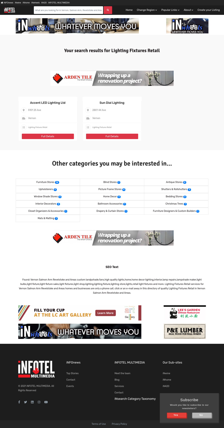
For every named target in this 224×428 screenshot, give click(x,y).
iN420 (43, 3)
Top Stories (72, 373)
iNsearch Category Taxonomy (135, 399)
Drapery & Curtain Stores (110, 211)
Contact (70, 379)
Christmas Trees (174, 203)
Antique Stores (174, 182)
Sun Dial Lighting (112, 103)
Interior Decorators (46, 203)
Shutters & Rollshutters (174, 189)
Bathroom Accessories (110, 203)
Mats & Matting (46, 218)
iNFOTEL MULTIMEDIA (59, 3)
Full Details (47, 136)
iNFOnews (7, 3)
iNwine (18, 3)
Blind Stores (110, 182)
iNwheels (35, 3)
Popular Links (169, 9)
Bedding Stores (174, 196)
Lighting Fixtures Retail (37, 127)
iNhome (26, 3)
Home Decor (110, 196)
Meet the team (123, 373)
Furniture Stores (45, 182)
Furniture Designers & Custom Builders (174, 211)
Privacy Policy (119, 424)
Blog (117, 379)
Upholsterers (46, 189)
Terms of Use (99, 424)
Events (70, 386)
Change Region (146, 9)
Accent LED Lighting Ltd (47, 103)
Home (129, 9)
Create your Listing (208, 9)
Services (119, 386)
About (187, 9)
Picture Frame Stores (110, 189)
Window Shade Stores (46, 196)
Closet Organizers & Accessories (46, 211)
